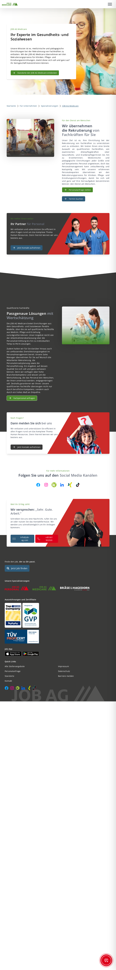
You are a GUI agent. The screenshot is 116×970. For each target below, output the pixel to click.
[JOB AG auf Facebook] (38, 484)
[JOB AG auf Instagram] (46, 484)
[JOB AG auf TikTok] (77, 484)
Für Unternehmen (28, 106)
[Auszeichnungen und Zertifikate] (58, 615)
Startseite (11, 106)
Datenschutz (64, 671)
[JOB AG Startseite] (10, 4)
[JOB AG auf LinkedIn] (61, 484)
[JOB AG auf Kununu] (54, 484)
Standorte (9, 676)
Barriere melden (66, 676)
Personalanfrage (13, 671)
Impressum (63, 666)
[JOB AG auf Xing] (69, 484)
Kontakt (8, 681)
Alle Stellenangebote (15, 666)
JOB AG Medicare (70, 106)
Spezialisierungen (49, 106)
